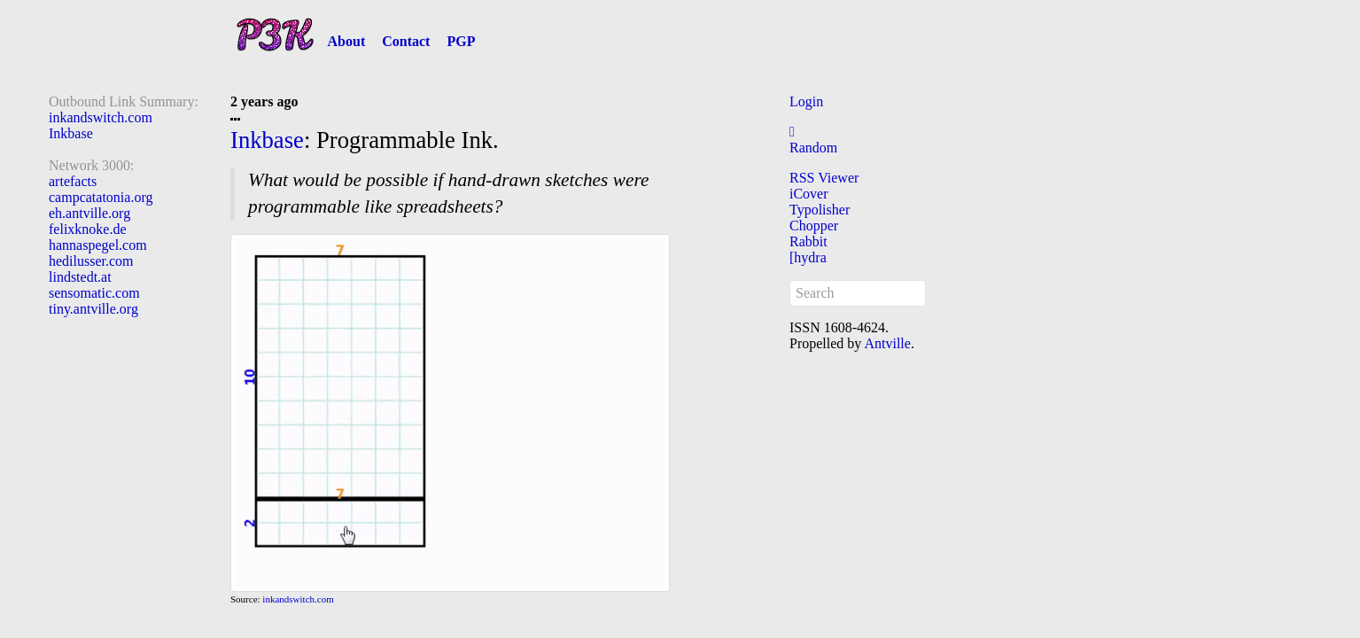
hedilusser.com (91, 260)
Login (806, 101)
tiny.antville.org (93, 308)
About (347, 41)
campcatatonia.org (100, 197)
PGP (461, 41)
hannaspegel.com (98, 245)
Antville (887, 343)
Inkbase (71, 133)
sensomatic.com (94, 292)
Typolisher (819, 209)
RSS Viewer (824, 177)
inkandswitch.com (100, 117)
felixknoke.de (88, 229)
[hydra (808, 257)
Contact (406, 41)
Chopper (813, 225)
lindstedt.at (80, 276)
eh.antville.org (89, 213)
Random (813, 147)
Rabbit (808, 241)
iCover (808, 193)
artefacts (73, 181)
